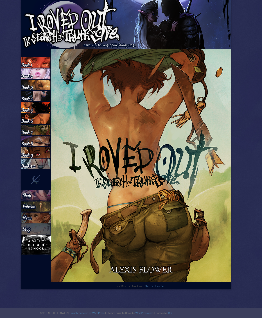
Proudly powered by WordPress (87, 313)
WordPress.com (144, 313)
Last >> (159, 286)
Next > (149, 286)
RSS (170, 313)
